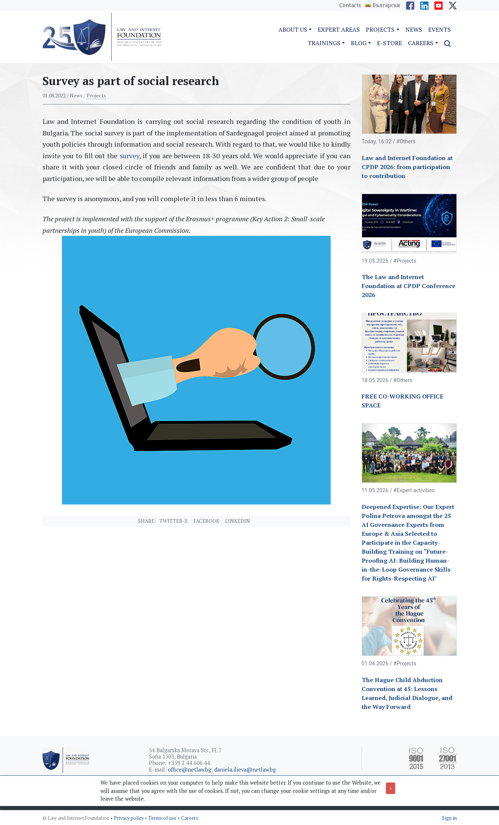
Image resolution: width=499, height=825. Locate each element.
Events (439, 29)
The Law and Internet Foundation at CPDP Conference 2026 (408, 286)
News (413, 29)
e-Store (389, 43)
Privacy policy (129, 818)
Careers (189, 818)
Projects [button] (380, 29)
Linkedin (237, 521)
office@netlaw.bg (189, 769)
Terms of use (163, 818)
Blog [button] (359, 43)
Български (386, 5)
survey (128, 155)
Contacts (350, 5)
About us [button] (292, 29)
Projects (96, 95)
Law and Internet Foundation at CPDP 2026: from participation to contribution (407, 167)
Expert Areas (339, 29)
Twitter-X (173, 521)
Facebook (206, 521)
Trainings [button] (324, 43)
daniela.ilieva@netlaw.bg (245, 769)
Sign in (449, 818)
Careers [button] (420, 43)
